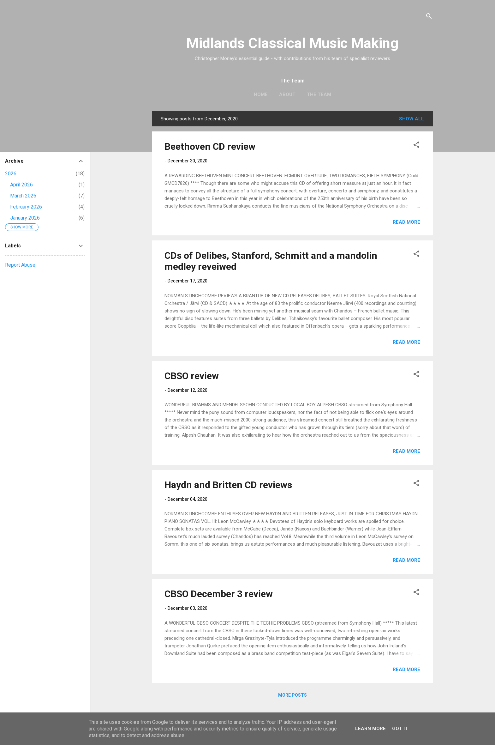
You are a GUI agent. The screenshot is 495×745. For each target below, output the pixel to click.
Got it (400, 728)
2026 (10, 174)
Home (261, 94)
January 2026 (25, 218)
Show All (411, 119)
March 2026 (23, 196)
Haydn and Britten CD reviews (228, 484)
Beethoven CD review (209, 146)
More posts (292, 695)
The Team (319, 94)
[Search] (429, 17)
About (287, 94)
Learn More (370, 728)
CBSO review (191, 375)
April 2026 (21, 185)
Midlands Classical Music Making (292, 43)
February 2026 (26, 207)
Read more (406, 222)
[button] (416, 146)
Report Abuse (20, 265)
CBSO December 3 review (218, 593)
